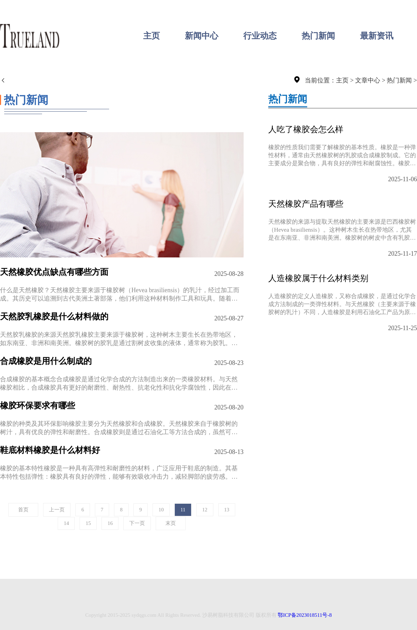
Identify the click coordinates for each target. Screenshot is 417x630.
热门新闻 (318, 35)
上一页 (57, 509)
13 (226, 509)
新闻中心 (201, 35)
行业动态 (260, 35)
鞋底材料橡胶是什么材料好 (50, 450)
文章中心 (367, 80)
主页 (151, 35)
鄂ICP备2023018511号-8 (305, 615)
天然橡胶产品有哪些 (305, 203)
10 (161, 509)
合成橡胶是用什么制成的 (46, 361)
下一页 (137, 523)
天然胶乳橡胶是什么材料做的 (54, 316)
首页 (23, 509)
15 (88, 523)
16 (110, 523)
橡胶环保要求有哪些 (37, 405)
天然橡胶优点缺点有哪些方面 (54, 272)
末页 (170, 523)
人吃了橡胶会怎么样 (305, 129)
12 (204, 509)
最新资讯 (376, 35)
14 (66, 523)
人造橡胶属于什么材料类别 (318, 278)
